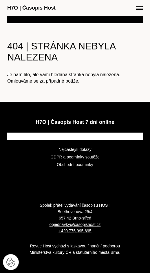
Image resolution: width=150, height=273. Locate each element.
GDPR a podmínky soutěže (75, 157)
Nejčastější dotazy (75, 149)
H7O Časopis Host (31, 8)
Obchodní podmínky (75, 164)
